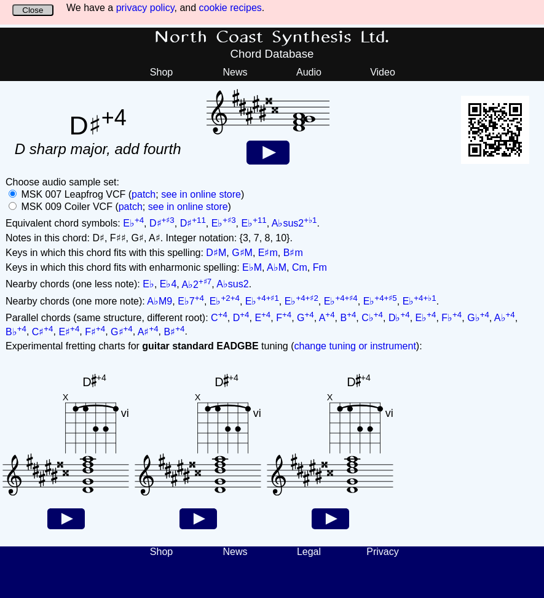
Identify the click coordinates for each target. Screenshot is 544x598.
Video (382, 72)
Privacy (382, 551)
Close (32, 10)
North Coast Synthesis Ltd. (272, 37)
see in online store (201, 194)
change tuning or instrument (355, 346)
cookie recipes (230, 7)
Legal (309, 551)
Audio (308, 72)
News (235, 72)
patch (144, 194)
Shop (161, 72)
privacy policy (145, 7)
